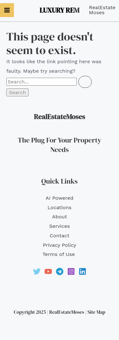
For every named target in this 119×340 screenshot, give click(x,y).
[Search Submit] (85, 82)
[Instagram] (71, 271)
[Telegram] (59, 271)
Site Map (96, 312)
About (59, 217)
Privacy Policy (59, 245)
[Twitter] (37, 271)
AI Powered (60, 198)
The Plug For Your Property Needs (59, 145)
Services (59, 226)
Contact (59, 236)
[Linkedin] (82, 271)
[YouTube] (48, 271)
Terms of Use (60, 254)
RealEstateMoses (102, 9)
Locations (60, 207)
